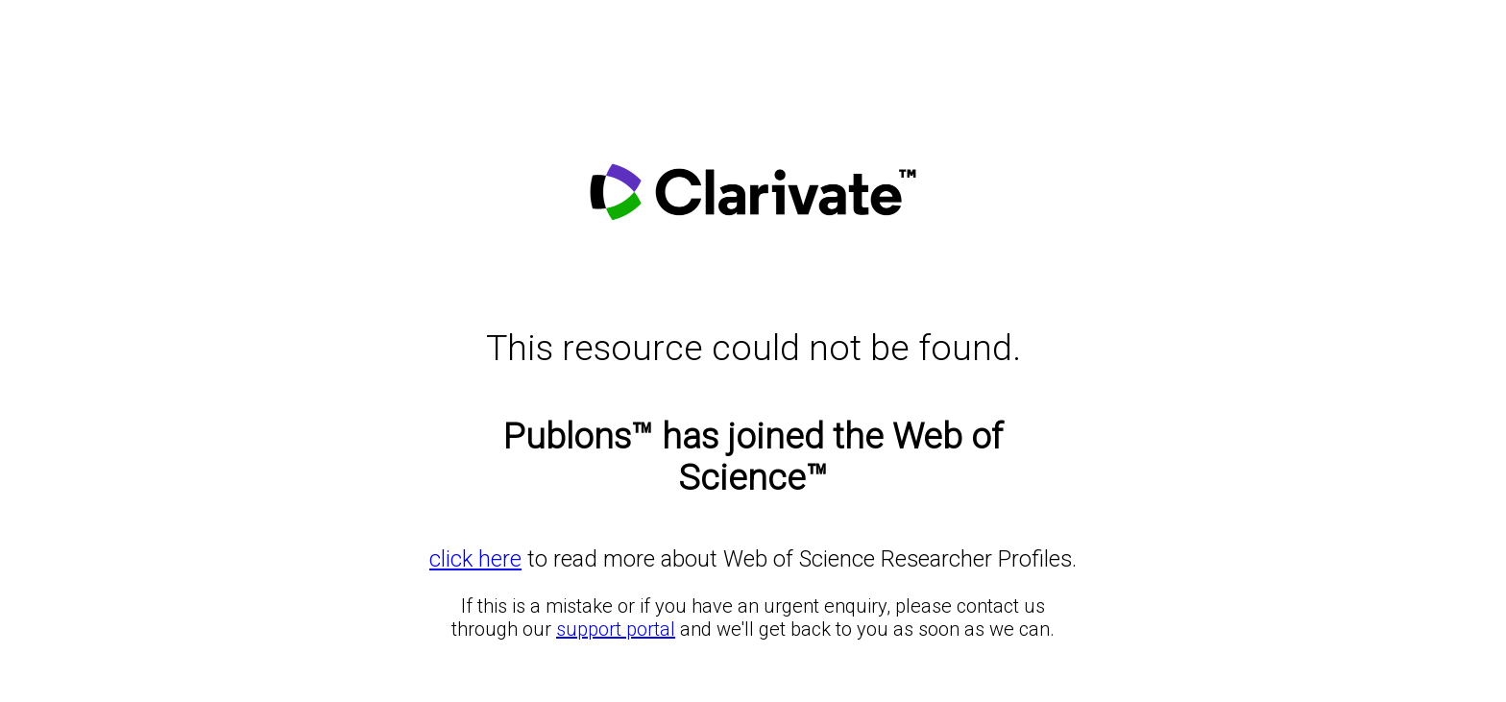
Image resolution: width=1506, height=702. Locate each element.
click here (475, 558)
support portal (615, 629)
